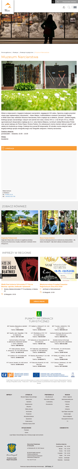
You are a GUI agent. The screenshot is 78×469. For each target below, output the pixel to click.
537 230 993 (63, 366)
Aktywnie (29, 406)
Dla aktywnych (49, 397)
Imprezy (9, 394)
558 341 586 (63, 343)
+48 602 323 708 (10, 196)
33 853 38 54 (42, 366)
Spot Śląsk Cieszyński (67, 411)
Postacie (26, 430)
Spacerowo (29, 418)
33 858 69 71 (42, 359)
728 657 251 (42, 343)
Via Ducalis (29, 411)
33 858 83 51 (42, 352)
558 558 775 (63, 336)
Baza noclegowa (67, 416)
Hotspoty (67, 409)
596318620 (19, 329)
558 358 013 (20, 345)
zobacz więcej (39, 301)
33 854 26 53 (20, 364)
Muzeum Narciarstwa (42, 52)
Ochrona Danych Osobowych (34, 455)
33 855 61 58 (20, 357)
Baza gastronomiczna (67, 418)
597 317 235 (20, 336)
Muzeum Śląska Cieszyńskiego (29, 397)
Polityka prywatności (32, 454)
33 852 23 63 (42, 329)
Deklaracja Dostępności (33, 457)
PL (58, 2)
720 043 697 (42, 336)
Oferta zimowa (29, 409)
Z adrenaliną (49, 401)
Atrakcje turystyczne (26, 52)
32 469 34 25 (20, 352)
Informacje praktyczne (67, 399)
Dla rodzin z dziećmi (49, 399)
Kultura (67, 406)
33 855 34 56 (64, 359)
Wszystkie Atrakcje (29, 416)
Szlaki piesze (28, 421)
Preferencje (49, 394)
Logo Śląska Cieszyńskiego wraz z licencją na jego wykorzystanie (26, 435)
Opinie (26, 432)
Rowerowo (28, 414)
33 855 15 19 (9, 194)
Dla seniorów (49, 404)
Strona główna (6, 52)
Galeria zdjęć (67, 414)
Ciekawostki (64, 428)
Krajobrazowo (28, 404)
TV (67, 421)
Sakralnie (28, 401)
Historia (67, 404)
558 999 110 (63, 329)
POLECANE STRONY (69, 2)
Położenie (67, 401)
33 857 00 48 (64, 352)
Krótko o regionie (67, 397)
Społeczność (26, 428)
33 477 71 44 (33, 459)
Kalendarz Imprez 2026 (29, 423)
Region (67, 394)
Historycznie (29, 399)
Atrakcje (15, 52)
